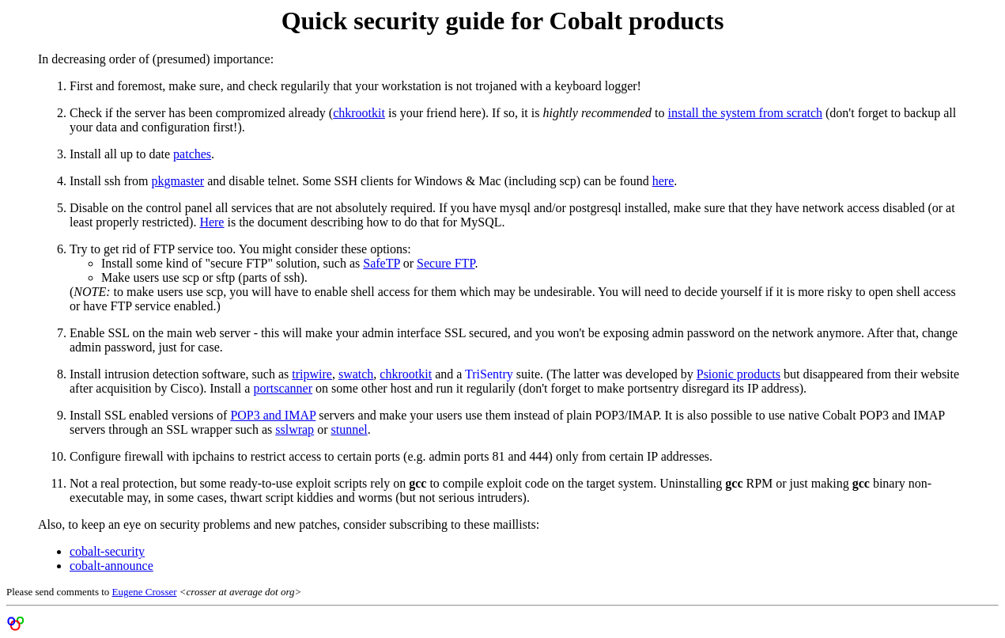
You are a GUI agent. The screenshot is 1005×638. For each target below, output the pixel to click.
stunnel (349, 429)
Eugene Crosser (144, 592)
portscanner (282, 388)
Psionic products (738, 374)
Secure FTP (445, 263)
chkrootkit (359, 113)
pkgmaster (178, 181)
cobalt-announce (111, 565)
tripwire (312, 374)
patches (192, 154)
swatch (355, 374)
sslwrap (294, 429)
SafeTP (381, 263)
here (663, 181)
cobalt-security (107, 551)
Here (211, 222)
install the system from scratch (745, 113)
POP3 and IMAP (272, 415)
